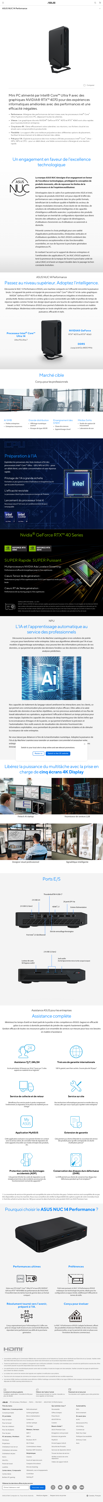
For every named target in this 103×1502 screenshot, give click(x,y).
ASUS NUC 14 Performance (14, 8)
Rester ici (38, 753)
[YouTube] (60, 1487)
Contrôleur (30, 1474)
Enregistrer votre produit (60, 1433)
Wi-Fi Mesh (30, 1443)
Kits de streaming (32, 1467)
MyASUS (55, 1440)
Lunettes (5, 1467)
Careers (54, 1423)
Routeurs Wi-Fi (31, 1440)
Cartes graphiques (32, 1413)
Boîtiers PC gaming (8, 1477)
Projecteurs (6, 1443)
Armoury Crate (81, 1440)
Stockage (29, 1426)
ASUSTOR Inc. (56, 1419)
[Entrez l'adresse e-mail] (15, 1487)
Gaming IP (29, 1477)
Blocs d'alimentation (33, 1416)
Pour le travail (6, 1423)
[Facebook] (67, 1487)
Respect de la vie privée (58, 1495)
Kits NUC (38, 1402)
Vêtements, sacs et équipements (37, 1470)
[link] (51, 3)
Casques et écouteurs (33, 1464)
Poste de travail (7, 1464)
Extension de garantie (59, 1436)
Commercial (80, 1430)
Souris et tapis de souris (34, 1460)
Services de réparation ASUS (61, 1450)
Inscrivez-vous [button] (38, 1487)
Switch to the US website (58, 753)
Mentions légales (42, 1495)
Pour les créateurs (8, 1426)
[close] (84, 744)
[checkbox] (89, 85)
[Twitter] (74, 1487)
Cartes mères (6, 1474)
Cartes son (30, 1419)
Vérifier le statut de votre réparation (60, 1457)
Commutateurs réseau (33, 1446)
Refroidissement (31, 1409)
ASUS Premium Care (58, 1430)
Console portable (8, 1413)
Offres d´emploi (57, 1413)
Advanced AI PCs (82, 1423)
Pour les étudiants (8, 1430)
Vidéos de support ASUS (60, 1462)
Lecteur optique (31, 1423)
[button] (3, 3)
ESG (77, 1409)
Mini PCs (5, 1460)
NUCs (4, 1457)
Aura (77, 1443)
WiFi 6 (28, 1436)
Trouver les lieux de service (60, 1453)
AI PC (78, 1419)
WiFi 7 (28, 1433)
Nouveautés (56, 1409)
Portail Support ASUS (59, 1443)
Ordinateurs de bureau (9, 1450)
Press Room (56, 1416)
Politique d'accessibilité (84, 1436)
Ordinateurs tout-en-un (10, 1447)
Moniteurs (5, 1440)
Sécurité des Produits (59, 1446)
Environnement (81, 1413)
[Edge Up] (82, 1487)
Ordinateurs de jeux (8, 1453)
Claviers (29, 1457)
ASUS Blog (80, 1426)
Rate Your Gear (81, 1433)
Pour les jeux (6, 1433)
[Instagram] (53, 1487)
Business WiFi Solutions (34, 1450)
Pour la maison (7, 1420)
